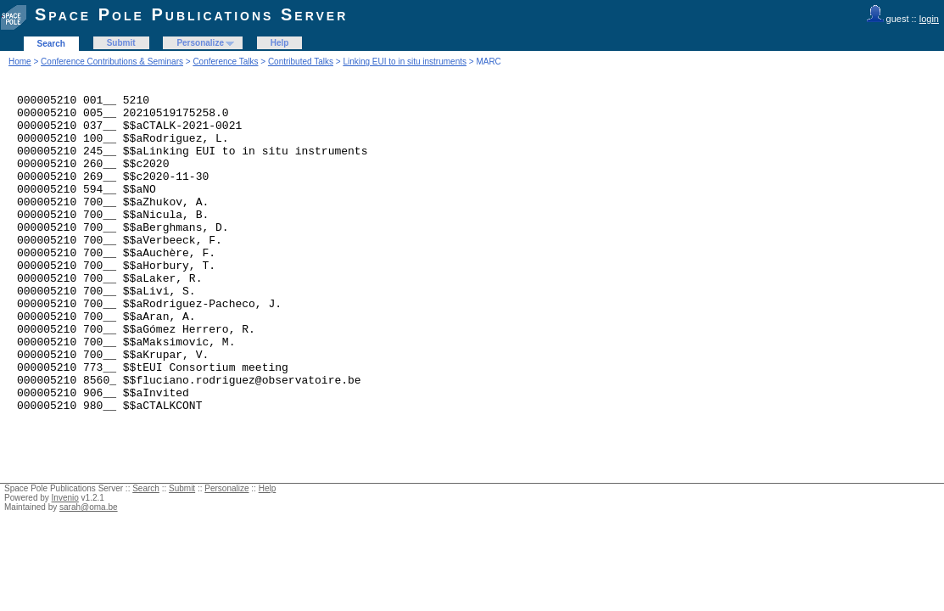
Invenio (65, 561)
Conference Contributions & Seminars (112, 61)
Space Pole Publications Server (191, 14)
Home (19, 61)
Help (280, 43)
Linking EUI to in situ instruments (404, 61)
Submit (121, 43)
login (929, 19)
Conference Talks (225, 61)
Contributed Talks (300, 61)
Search (51, 43)
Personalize (200, 43)
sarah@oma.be (88, 570)
